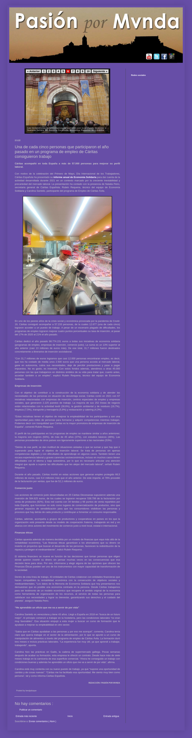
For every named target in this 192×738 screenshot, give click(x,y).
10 (88, 71)
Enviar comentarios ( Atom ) (42, 721)
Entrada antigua (111, 716)
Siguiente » (100, 71)
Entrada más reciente (26, 716)
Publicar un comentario (30, 709)
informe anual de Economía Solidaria (75, 177)
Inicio (70, 716)
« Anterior (33, 71)
